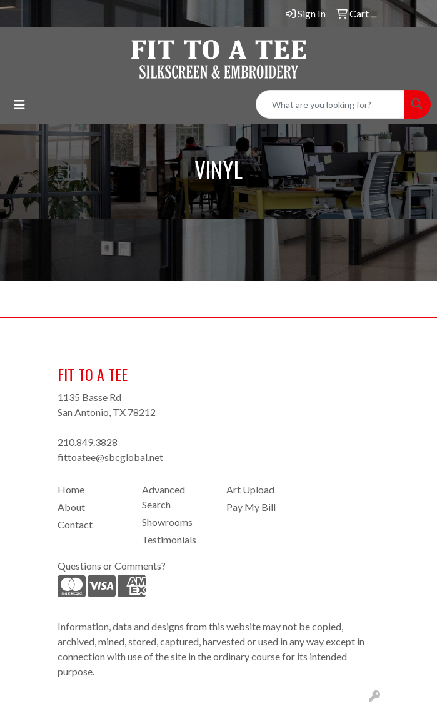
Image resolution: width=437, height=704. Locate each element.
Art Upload (250, 489)
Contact (75, 524)
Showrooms (167, 522)
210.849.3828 (88, 442)
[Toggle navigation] (19, 105)
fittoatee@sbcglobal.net (110, 457)
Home (71, 489)
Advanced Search (163, 496)
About (71, 507)
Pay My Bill (251, 507)
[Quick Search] (330, 104)
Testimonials (169, 539)
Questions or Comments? (112, 566)
